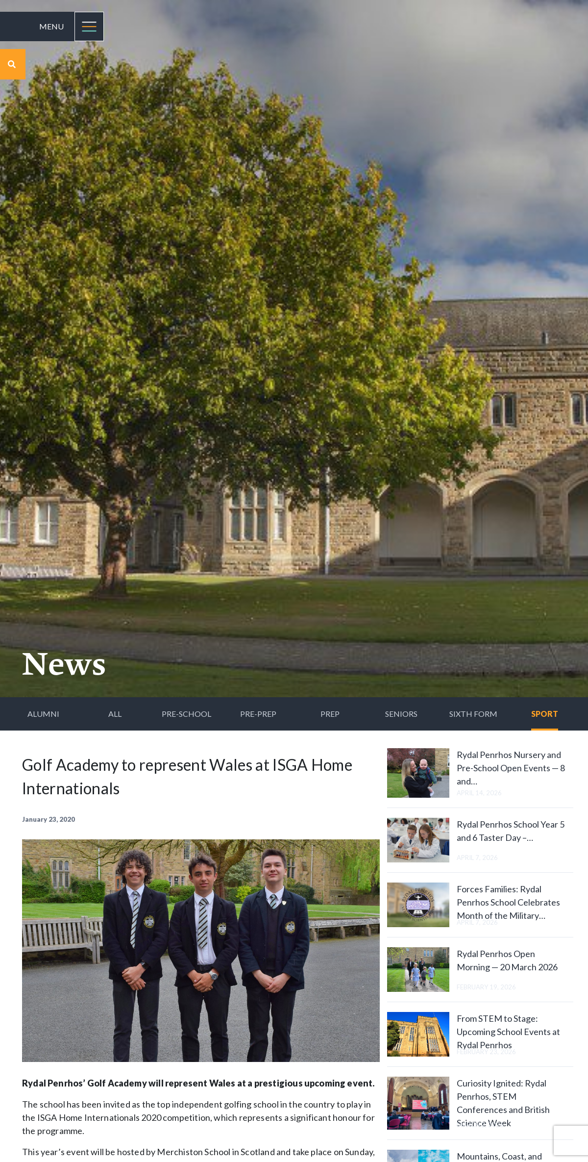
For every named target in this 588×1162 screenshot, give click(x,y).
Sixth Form (473, 713)
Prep (330, 713)
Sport (544, 713)
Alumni (43, 713)
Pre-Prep (258, 713)
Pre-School (186, 713)
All (115, 713)
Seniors (401, 713)
